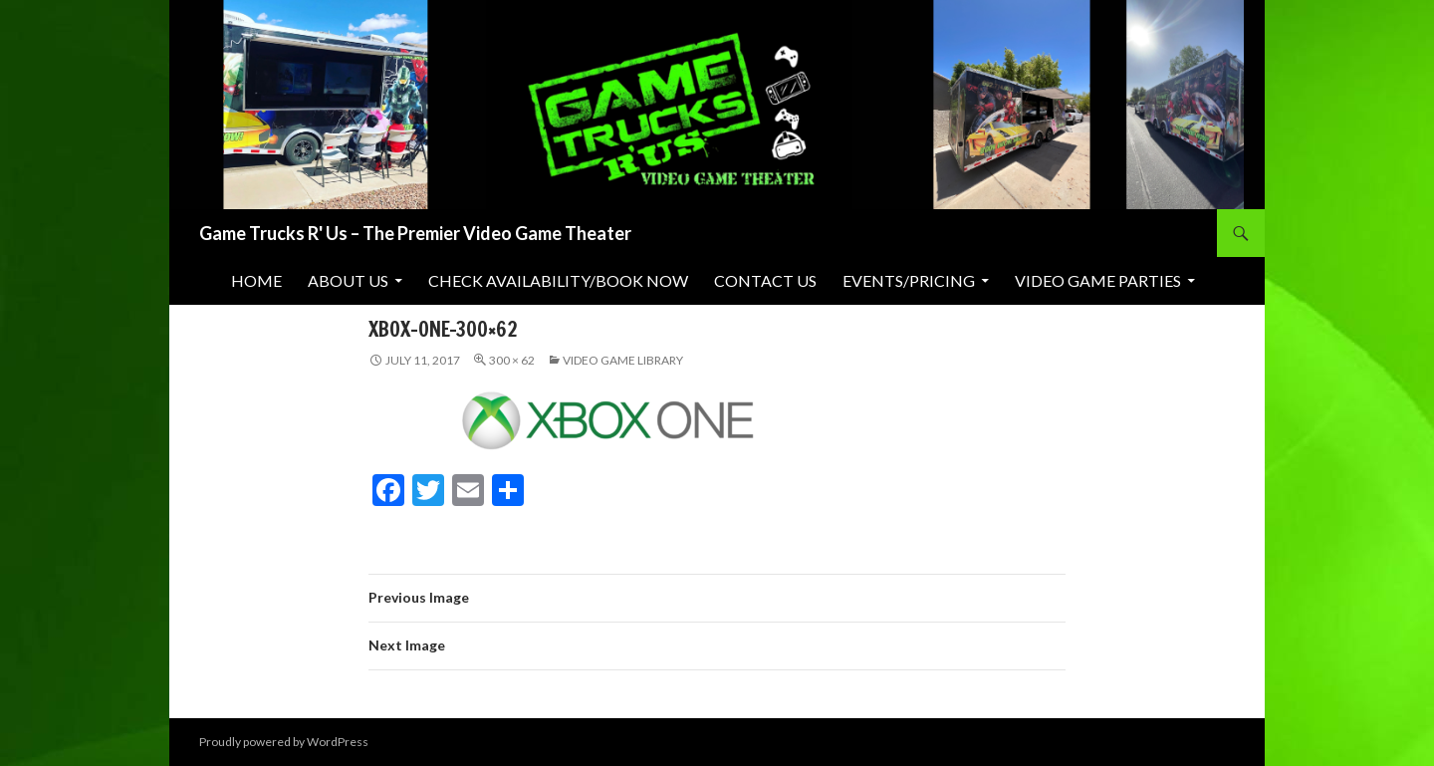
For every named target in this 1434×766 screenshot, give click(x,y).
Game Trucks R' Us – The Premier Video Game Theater (415, 233)
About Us (348, 280)
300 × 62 (512, 360)
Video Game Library (623, 360)
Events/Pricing (908, 280)
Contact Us (765, 280)
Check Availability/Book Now (558, 280)
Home (256, 280)
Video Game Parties (1098, 280)
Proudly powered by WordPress (283, 741)
